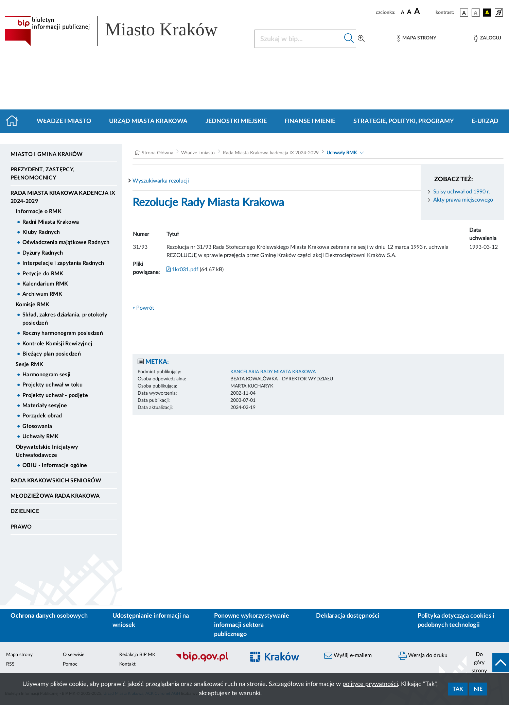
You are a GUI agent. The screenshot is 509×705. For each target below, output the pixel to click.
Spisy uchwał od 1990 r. (461, 191)
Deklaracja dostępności (348, 616)
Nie (478, 689)
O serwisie (73, 654)
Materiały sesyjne (44, 405)
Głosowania (37, 426)
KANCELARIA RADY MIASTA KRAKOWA (273, 371)
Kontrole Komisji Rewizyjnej (57, 343)
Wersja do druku (423, 656)
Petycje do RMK (42, 273)
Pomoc (70, 664)
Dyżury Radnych (42, 253)
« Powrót (143, 308)
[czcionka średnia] (409, 12)
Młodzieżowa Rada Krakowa (55, 496)
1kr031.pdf (182, 269)
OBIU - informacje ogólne (54, 465)
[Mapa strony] (417, 38)
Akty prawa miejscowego (463, 200)
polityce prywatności (370, 684)
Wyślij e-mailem (348, 656)
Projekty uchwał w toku (52, 385)
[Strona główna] (14, 121)
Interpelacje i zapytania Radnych (63, 263)
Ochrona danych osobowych (49, 616)
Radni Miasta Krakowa (50, 222)
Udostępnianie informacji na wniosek (150, 620)
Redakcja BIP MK (137, 654)
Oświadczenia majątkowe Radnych (66, 242)
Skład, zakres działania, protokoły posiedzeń (64, 319)
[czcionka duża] (424, 11)
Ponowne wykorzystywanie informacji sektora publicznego (251, 625)
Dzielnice (25, 511)
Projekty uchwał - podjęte (55, 395)
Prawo (21, 527)
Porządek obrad (42, 415)
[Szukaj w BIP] (299, 39)
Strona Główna (157, 153)
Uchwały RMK (40, 436)
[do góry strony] (488, 662)
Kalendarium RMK (45, 284)
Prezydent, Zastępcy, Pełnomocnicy (42, 173)
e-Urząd (485, 121)
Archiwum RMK (42, 294)
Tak (458, 689)
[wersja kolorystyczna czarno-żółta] (487, 12)
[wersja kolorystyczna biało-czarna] (476, 12)
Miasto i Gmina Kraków (47, 154)
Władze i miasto (64, 121)
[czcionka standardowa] (402, 12)
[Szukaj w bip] (349, 39)
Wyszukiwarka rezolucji (161, 181)
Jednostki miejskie (236, 121)
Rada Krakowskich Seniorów (56, 480)
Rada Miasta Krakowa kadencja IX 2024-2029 (63, 197)
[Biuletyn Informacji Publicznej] (207, 660)
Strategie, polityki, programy (403, 121)
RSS (10, 664)
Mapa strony (19, 654)
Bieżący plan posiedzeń (51, 354)
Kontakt (127, 664)
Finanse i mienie (309, 121)
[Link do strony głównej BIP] (121, 31)
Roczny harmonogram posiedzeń (62, 333)
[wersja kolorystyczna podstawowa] (464, 12)
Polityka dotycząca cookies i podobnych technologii (456, 620)
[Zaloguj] (487, 38)
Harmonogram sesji (46, 374)
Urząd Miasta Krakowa (148, 121)
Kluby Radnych (41, 232)
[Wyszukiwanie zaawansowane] (361, 38)
